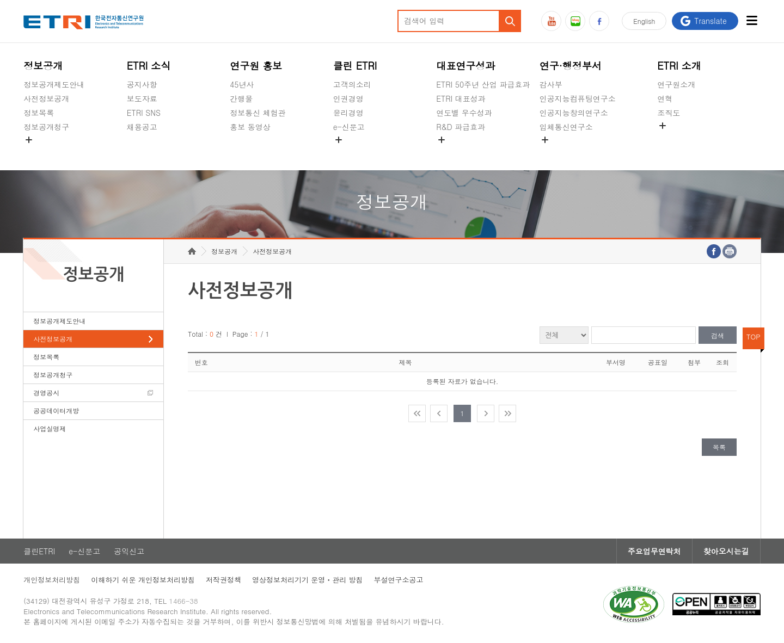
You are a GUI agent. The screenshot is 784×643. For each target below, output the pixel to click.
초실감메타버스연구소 (578, 152)
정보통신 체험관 (258, 112)
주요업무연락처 (654, 551)
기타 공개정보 (681, 138)
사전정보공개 (46, 98)
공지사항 (142, 84)
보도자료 (142, 98)
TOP (753, 336)
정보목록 (38, 112)
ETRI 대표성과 (461, 98)
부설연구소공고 (399, 579)
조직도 (668, 112)
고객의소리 (352, 84)
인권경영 (348, 98)
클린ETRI (39, 551)
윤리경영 (348, 112)
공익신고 (348, 152)
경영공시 (38, 152)
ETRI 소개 (679, 65)
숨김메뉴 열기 (28, 139)
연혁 (664, 98)
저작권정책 (223, 579)
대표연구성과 (465, 65)
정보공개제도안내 (53, 84)
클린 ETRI (355, 65)
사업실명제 (49, 428)
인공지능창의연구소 (574, 112)
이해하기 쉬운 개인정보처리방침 (143, 579)
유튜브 (551, 21)
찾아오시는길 (726, 551)
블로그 (575, 21)
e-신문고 (349, 126)
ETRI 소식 (149, 65)
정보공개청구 (46, 126)
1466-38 (183, 601)
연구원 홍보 (256, 65)
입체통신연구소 (566, 126)
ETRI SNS (144, 112)
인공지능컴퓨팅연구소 (578, 98)
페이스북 (599, 21)
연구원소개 (676, 84)
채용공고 (142, 126)
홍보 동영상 (250, 126)
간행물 (241, 98)
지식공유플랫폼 (462, 152)
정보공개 (43, 65)
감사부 (551, 84)
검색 (717, 335)
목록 (719, 447)
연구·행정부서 (571, 65)
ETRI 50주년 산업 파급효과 (483, 84)
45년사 (242, 84)
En (644, 21)
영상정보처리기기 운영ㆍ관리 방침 (307, 579)
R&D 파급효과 (460, 126)
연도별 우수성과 (464, 112)
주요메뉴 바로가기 (0, 0)
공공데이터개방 (56, 410)
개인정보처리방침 (51, 579)
